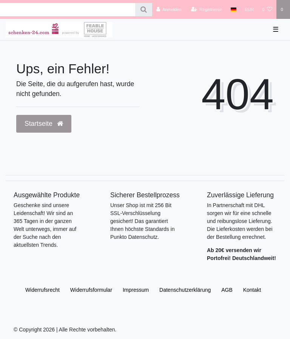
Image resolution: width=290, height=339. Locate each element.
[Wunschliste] (267, 9)
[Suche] (143, 9)
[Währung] (249, 9)
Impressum (136, 290)
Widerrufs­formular (91, 290)
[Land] (234, 9)
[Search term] (67, 9)
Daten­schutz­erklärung (185, 290)
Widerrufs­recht (42, 290)
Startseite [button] (44, 123)
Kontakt (252, 290)
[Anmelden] (169, 9)
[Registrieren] (207, 9)
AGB (227, 290)
